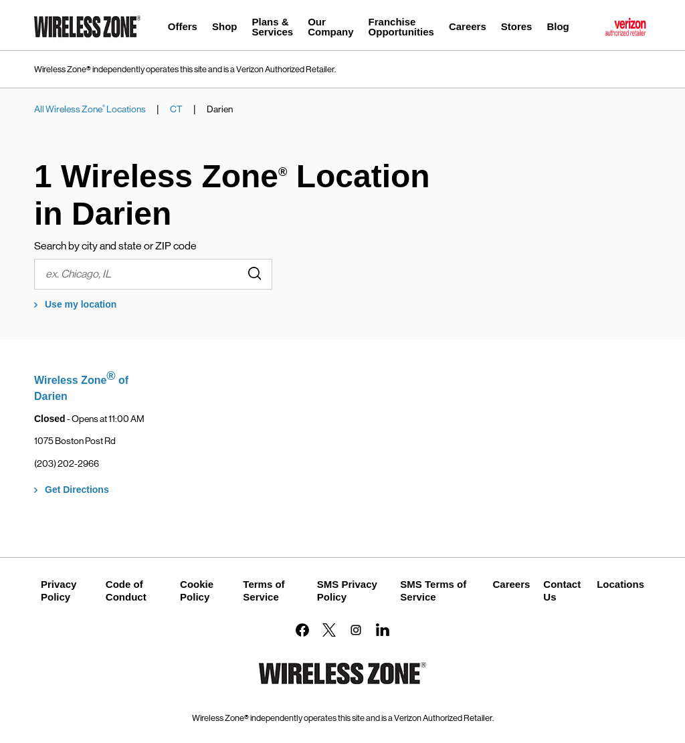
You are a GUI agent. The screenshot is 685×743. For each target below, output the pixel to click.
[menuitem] (183, 28)
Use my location (80, 304)
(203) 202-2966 (66, 463)
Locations (620, 584)
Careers (511, 584)
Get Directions (77, 489)
